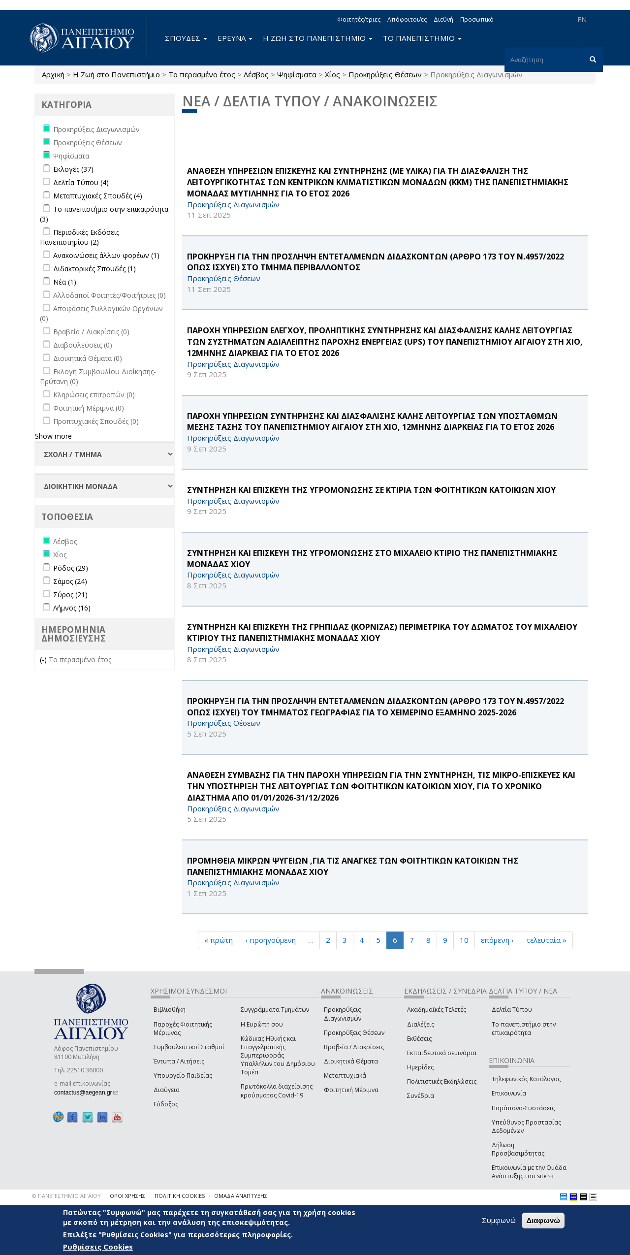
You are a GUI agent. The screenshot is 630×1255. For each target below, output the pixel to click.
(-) (44, 659)
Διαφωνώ (543, 1220)
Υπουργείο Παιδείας (183, 1075)
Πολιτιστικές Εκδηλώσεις (441, 1081)
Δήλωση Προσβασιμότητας (518, 1149)
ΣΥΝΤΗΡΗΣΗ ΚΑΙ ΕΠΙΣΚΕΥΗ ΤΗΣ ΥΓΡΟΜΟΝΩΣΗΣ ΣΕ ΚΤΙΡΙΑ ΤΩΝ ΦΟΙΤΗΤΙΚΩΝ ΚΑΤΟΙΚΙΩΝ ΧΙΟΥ (371, 489)
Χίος (332, 74)
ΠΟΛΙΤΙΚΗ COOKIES (180, 1195)
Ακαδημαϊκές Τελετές (436, 1009)
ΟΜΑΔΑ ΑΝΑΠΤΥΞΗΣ (240, 1195)
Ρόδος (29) (70, 568)
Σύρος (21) (70, 594)
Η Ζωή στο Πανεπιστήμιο (116, 74)
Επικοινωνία (509, 1093)
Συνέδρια (420, 1096)
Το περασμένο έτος (201, 74)
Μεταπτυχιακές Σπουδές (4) (97, 195)
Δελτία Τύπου (512, 1009)
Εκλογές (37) (73, 169)
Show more (53, 436)
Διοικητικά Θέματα (351, 1061)
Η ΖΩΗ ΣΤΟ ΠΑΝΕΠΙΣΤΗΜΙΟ (318, 38)
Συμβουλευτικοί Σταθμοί (189, 1047)
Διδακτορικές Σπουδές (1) (94, 268)
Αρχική (53, 74)
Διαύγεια (167, 1090)
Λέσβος (256, 74)
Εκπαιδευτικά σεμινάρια (441, 1053)
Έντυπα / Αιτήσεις (179, 1061)
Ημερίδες (420, 1067)
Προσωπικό (477, 19)
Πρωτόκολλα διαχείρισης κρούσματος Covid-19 (277, 1090)
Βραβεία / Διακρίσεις (354, 1047)
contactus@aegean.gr (86, 1092)
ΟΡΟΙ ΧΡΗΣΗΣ (127, 1195)
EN (582, 19)
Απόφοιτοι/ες (407, 19)
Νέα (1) (64, 282)
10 (464, 940)
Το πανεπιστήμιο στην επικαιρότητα (524, 1028)
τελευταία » (546, 940)
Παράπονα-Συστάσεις (523, 1108)
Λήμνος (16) (72, 607)
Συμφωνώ (499, 1220)
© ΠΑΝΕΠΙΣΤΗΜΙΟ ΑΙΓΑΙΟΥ (66, 1195)
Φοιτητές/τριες (358, 19)
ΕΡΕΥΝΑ (235, 38)
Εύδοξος (166, 1104)
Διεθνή (443, 19)
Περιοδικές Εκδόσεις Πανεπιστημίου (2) (79, 237)
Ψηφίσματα (296, 74)
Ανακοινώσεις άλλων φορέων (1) (106, 255)
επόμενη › (497, 940)
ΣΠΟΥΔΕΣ (186, 38)
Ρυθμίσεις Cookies (98, 1247)
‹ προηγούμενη (270, 940)
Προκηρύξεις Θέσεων (385, 74)
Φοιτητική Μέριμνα (351, 1090)
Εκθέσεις (419, 1038)
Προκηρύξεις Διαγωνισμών (342, 1013)
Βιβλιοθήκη (170, 1009)
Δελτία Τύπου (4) (81, 182)
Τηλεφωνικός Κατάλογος (526, 1079)
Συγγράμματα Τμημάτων (275, 1009)
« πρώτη (218, 940)
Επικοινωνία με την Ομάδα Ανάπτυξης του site (529, 1171)
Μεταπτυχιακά (345, 1075)
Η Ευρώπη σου (262, 1024)
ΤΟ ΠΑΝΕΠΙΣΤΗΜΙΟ (422, 38)
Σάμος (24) (70, 581)
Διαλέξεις (420, 1024)
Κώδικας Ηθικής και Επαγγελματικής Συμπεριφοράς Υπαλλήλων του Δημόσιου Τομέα (278, 1055)
